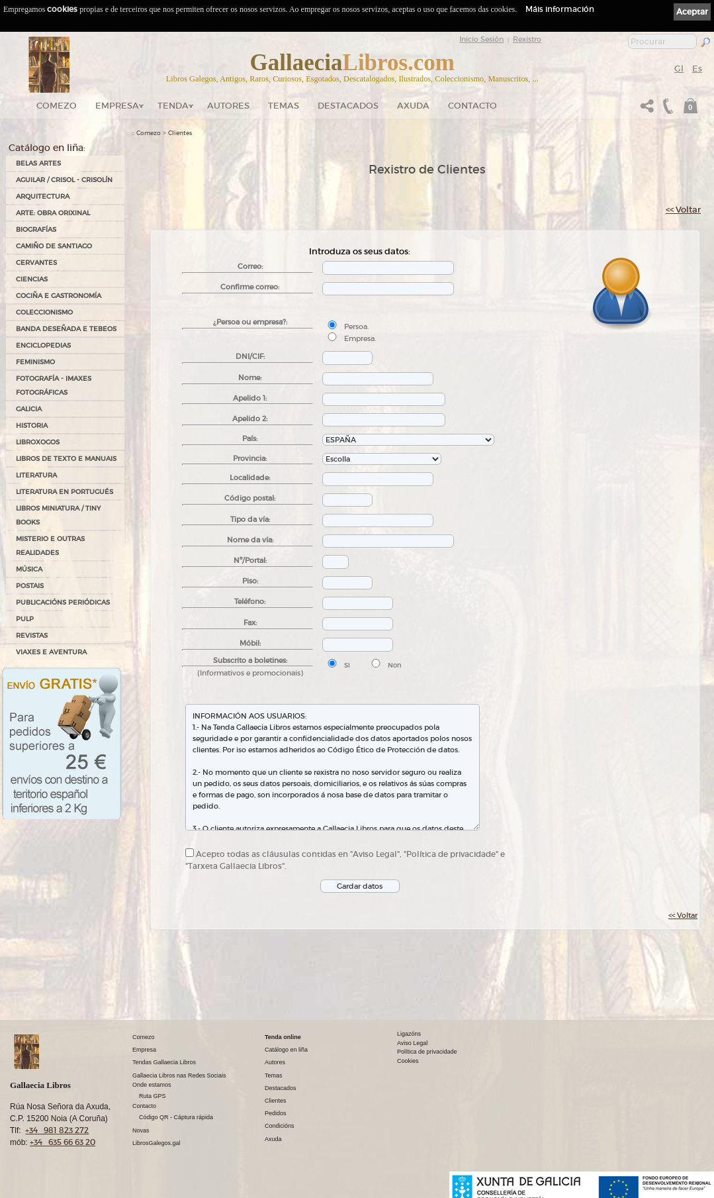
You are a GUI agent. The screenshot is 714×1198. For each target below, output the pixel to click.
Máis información (559, 9)
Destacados (280, 1088)
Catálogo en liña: (47, 148)
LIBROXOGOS (38, 442)
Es (697, 68)
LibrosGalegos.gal (156, 1143)
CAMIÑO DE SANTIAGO (54, 246)
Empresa (117, 105)
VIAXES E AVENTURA (51, 652)
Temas (283, 105)
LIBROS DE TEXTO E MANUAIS (66, 458)
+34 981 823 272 (57, 1130)
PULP (25, 619)
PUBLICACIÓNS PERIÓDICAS (63, 602)
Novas (141, 1130)
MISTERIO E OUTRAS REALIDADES (50, 545)
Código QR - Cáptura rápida (176, 1117)
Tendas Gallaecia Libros (164, 1062)
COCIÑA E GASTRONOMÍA (58, 295)
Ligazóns (409, 1033)
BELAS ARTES (38, 163)
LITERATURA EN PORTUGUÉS (64, 491)
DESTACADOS (348, 105)
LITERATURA (36, 475)
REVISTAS (32, 635)
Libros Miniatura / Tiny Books (58, 515)
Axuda (413, 105)
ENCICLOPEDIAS (43, 345)
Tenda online (283, 1037)
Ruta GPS (152, 1096)
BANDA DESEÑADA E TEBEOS (66, 328)
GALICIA (29, 409)
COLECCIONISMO (44, 312)
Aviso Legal (412, 1043)
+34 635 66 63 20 (62, 1142)
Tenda (173, 105)
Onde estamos (151, 1084)
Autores (228, 105)
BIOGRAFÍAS (36, 229)
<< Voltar (683, 210)
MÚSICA (29, 569)
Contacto (472, 105)
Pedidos (276, 1113)
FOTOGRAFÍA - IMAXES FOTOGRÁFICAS (53, 385)
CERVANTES (36, 262)
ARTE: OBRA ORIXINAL (53, 213)
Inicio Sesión (481, 39)
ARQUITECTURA (42, 196)
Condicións (279, 1126)
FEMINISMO (35, 362)
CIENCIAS (32, 279)
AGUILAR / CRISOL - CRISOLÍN (64, 179)
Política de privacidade (427, 1051)
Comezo (56, 105)
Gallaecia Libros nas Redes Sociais (179, 1075)
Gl (679, 68)
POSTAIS (30, 585)
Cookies (408, 1061)
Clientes (180, 133)
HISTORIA (32, 425)
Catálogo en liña (286, 1049)
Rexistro (527, 39)
